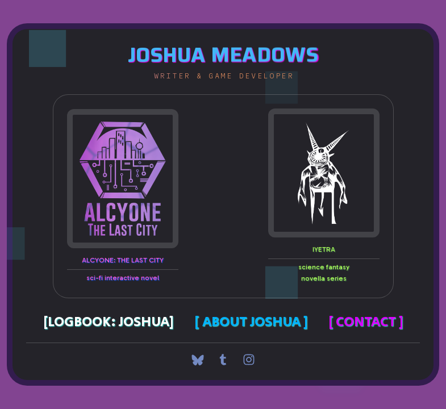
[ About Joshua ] (251, 322)
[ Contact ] (365, 322)
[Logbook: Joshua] (108, 322)
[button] (198, 359)
